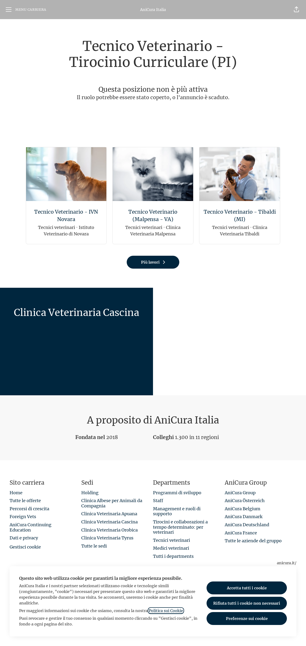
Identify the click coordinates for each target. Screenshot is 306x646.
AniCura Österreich (245, 500)
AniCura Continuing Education (30, 527)
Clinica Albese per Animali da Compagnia (111, 503)
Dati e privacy (24, 538)
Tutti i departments (173, 556)
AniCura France (241, 533)
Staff (158, 500)
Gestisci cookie (25, 547)
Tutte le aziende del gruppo (253, 540)
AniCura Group (240, 492)
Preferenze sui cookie (247, 618)
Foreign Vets (23, 516)
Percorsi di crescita (29, 508)
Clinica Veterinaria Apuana (109, 513)
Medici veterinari (171, 548)
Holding (89, 492)
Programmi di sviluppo (177, 492)
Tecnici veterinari (171, 540)
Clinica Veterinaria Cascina (109, 522)
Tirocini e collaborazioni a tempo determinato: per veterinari (180, 527)
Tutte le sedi (94, 546)
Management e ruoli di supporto (177, 511)
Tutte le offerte (25, 500)
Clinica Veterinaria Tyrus (107, 538)
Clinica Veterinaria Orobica (109, 530)
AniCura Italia (153, 9)
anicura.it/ (286, 562)
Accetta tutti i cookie (247, 588)
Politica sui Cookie (166, 610)
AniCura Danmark (243, 516)
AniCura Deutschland (247, 524)
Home (16, 492)
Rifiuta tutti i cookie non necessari (246, 603)
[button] (296, 9)
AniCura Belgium (242, 508)
